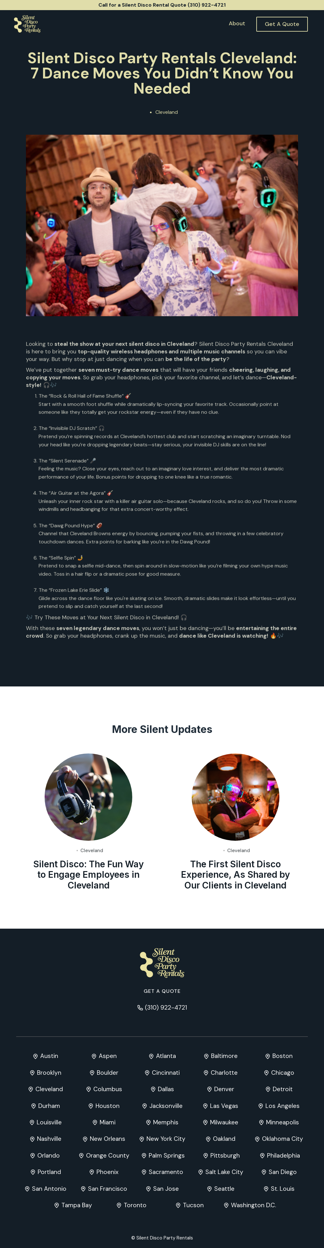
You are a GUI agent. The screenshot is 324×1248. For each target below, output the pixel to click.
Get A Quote (282, 24)
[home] (27, 24)
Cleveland (166, 112)
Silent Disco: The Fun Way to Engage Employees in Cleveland (88, 875)
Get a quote (162, 991)
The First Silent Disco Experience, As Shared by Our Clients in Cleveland (235, 875)
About (237, 23)
